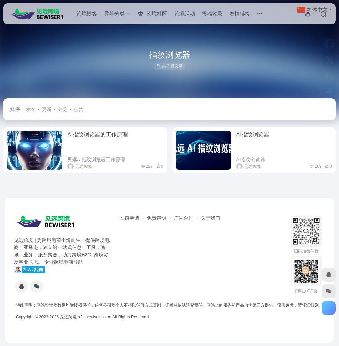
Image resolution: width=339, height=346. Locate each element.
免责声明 (156, 218)
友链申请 (129, 218)
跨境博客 (86, 14)
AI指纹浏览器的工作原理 (97, 134)
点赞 (78, 109)
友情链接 (239, 14)
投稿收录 (212, 14)
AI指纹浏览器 (252, 134)
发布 (31, 109)
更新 (46, 109)
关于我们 (210, 218)
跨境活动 (184, 14)
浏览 (62, 109)
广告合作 (183, 218)
